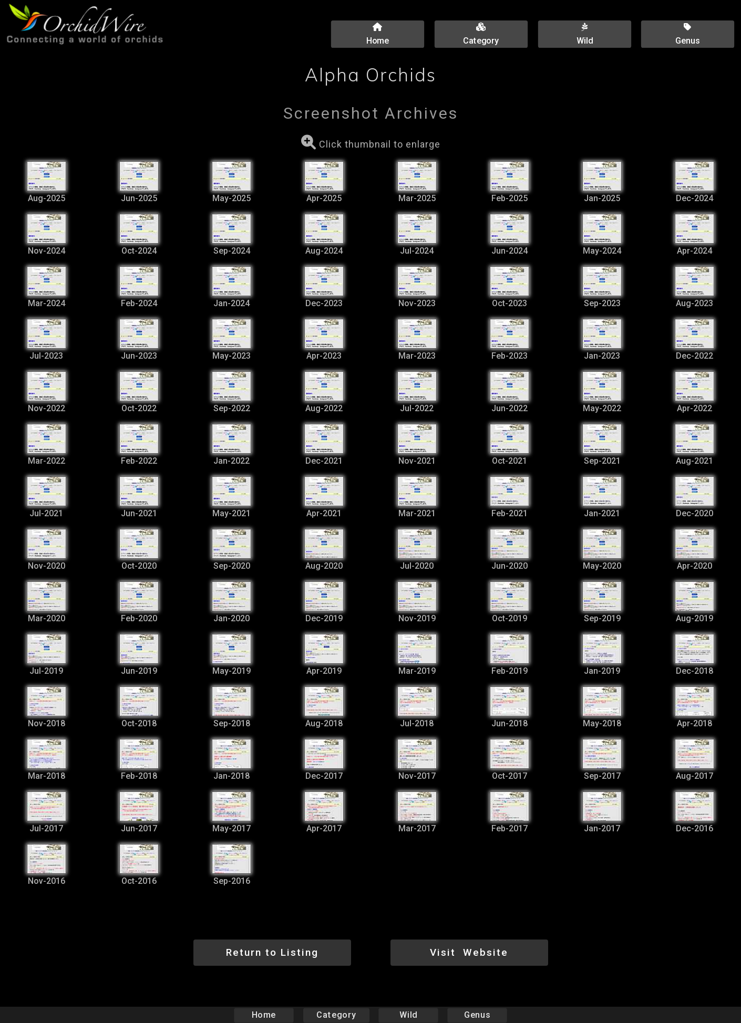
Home (264, 1015)
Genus (477, 1015)
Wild (408, 1015)
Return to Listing (272, 952)
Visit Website (469, 952)
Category (336, 1015)
